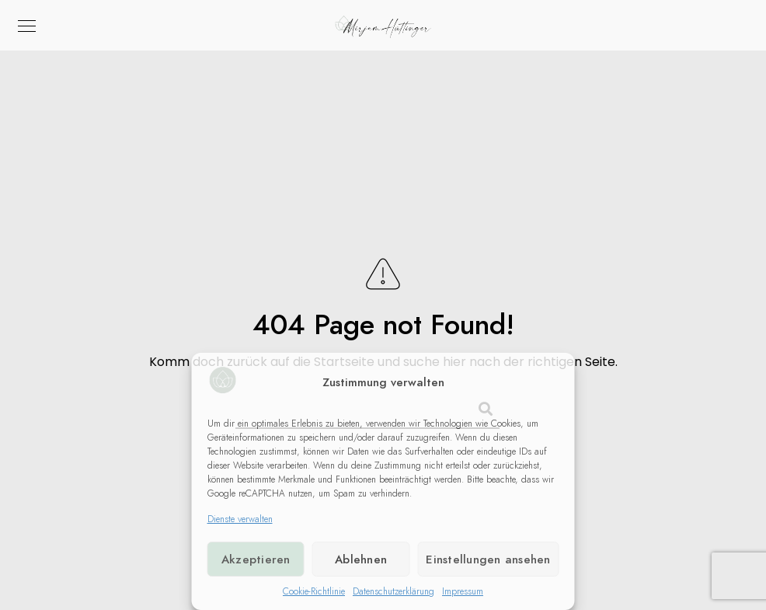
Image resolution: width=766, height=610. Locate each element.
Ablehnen (361, 559)
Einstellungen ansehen (488, 559)
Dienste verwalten (240, 519)
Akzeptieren (256, 559)
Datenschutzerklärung (393, 591)
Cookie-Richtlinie (314, 591)
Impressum (462, 591)
